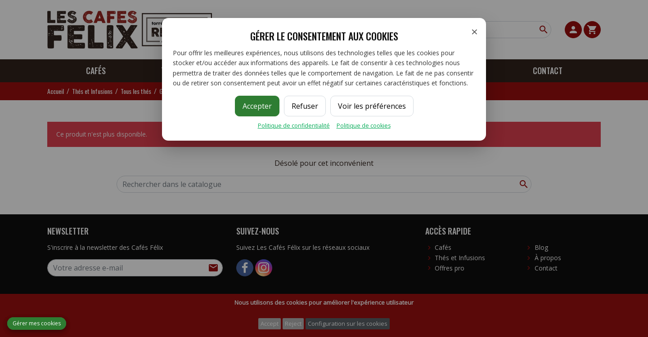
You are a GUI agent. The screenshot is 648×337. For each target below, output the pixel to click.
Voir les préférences (372, 106)
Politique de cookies (364, 125)
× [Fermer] (474, 31)
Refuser (305, 106)
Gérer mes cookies (37, 323)
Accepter (257, 106)
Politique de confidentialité (294, 125)
